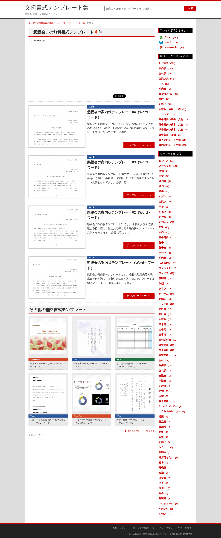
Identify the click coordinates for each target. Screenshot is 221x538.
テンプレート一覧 (76, 23)
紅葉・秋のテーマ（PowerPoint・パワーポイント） (48, 365)
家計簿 (165, 385)
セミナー (166, 447)
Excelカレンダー (171, 406)
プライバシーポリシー (163, 528)
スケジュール (169, 503)
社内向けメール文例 (173, 145)
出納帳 (165, 426)
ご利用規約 (143, 528)
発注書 (165, 421)
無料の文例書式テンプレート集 (159, 534)
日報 (164, 437)
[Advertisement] (91, 67)
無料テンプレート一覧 (124, 528)
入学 (164, 396)
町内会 (166, 88)
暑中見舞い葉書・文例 (174, 124)
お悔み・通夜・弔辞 (173, 109)
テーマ (166, 252)
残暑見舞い (167, 401)
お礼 (164, 360)
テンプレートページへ (139, 145)
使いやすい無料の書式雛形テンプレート (47, 23)
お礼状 (166, 73)
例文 (164, 176)
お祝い (166, 104)
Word (172, 42)
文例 (164, 170)
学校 (164, 99)
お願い (165, 442)
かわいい (166, 508)
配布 (164, 462)
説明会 (165, 452)
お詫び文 (167, 78)
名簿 (164, 391)
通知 (164, 186)
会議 (164, 472)
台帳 (164, 432)
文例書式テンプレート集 (57, 7)
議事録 (166, 334)
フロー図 (167, 303)
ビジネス (167, 63)
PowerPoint (175, 47)
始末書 (166, 324)
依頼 (164, 283)
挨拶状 (166, 365)
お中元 (166, 329)
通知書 (166, 181)
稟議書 (166, 375)
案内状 (166, 68)
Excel (172, 37)
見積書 (165, 498)
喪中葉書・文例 (170, 134)
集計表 (166, 314)
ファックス (168, 268)
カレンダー (167, 114)
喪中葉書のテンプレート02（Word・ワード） (90, 365)
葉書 (164, 191)
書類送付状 (168, 339)
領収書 (166, 309)
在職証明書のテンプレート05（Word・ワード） (130, 421)
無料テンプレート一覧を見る (141, 431)
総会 (164, 493)
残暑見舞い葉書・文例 (174, 129)
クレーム (167, 293)
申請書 (166, 380)
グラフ (166, 288)
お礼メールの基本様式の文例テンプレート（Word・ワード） (47, 421)
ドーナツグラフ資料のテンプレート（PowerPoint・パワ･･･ (90, 421)
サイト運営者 (184, 528)
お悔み (166, 319)
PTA (164, 83)
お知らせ (167, 222)
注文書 (165, 478)
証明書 (166, 278)
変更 (164, 483)
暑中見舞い (168, 237)
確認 (164, 416)
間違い (165, 488)
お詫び (166, 201)
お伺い (165, 513)
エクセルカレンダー (172, 411)
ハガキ (166, 196)
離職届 (165, 467)
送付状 (166, 217)
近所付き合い (169, 93)
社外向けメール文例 (173, 140)
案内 (164, 232)
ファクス (167, 273)
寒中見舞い (168, 355)
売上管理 (167, 350)
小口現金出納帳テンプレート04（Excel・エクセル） (131, 365)
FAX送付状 (168, 263)
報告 (164, 242)
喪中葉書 (167, 345)
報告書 (166, 247)
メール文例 (169, 165)
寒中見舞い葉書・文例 (174, 119)
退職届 (166, 298)
